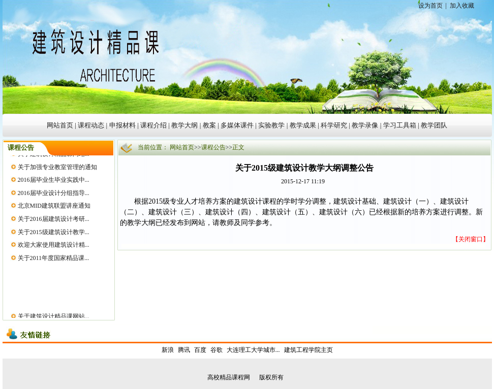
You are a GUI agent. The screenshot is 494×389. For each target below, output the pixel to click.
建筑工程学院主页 (308, 349)
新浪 (168, 349)
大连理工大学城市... (253, 349)
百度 (200, 349)
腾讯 (184, 349)
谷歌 (216, 349)
